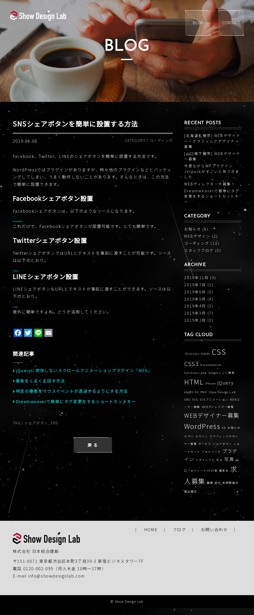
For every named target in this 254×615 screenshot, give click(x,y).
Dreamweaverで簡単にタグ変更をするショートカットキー (76, 401)
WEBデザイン (197, 236)
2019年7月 (195, 284)
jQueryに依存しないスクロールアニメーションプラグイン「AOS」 (84, 370)
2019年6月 (195, 291)
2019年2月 (195, 320)
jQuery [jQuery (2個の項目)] (225, 382)
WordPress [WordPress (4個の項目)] (202, 426)
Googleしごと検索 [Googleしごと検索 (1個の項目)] (221, 373)
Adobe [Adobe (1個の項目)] (205, 354)
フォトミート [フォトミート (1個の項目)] (211, 452)
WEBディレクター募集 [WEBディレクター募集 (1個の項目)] (218, 407)
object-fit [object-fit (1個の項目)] (191, 392)
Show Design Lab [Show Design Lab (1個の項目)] (222, 392)
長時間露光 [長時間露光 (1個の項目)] (230, 483)
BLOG (198, 23)
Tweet (16, 270)
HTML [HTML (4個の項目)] (194, 382)
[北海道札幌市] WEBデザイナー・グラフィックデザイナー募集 (212, 141)
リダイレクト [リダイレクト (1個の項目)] (205, 460)
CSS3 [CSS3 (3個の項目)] (191, 363)
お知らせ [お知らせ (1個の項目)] (233, 428)
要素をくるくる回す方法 (40, 381)
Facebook (18, 221)
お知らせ (192, 228)
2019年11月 (196, 277)
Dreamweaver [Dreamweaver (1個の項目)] (211, 365)
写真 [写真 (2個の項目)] (229, 459)
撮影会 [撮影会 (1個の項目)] (224, 470)
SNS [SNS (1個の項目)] (187, 399)
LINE (15, 307)
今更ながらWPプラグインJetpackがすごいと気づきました (211, 171)
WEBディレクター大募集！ (209, 183)
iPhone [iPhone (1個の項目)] (210, 383)
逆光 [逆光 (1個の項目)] (217, 483)
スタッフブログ (199, 250)
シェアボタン (36, 422)
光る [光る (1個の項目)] (219, 460)
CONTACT (231, 23)
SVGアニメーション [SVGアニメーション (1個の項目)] (214, 399)
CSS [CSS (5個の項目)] (219, 351)
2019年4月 (195, 305)
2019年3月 (195, 313)
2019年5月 (195, 299)
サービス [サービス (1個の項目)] (204, 444)
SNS (54, 422)
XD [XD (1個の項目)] (224, 428)
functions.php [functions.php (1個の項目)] (195, 373)
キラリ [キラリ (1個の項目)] (189, 436)
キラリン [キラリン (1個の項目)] (201, 436)
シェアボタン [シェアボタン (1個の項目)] (222, 444)
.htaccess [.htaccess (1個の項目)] (191, 354)
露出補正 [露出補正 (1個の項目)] (190, 491)
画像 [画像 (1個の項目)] (210, 483)
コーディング (161, 140)
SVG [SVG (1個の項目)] (195, 399)
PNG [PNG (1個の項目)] (203, 392)
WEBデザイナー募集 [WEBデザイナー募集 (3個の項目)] (211, 415)
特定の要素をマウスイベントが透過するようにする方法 (72, 391)
